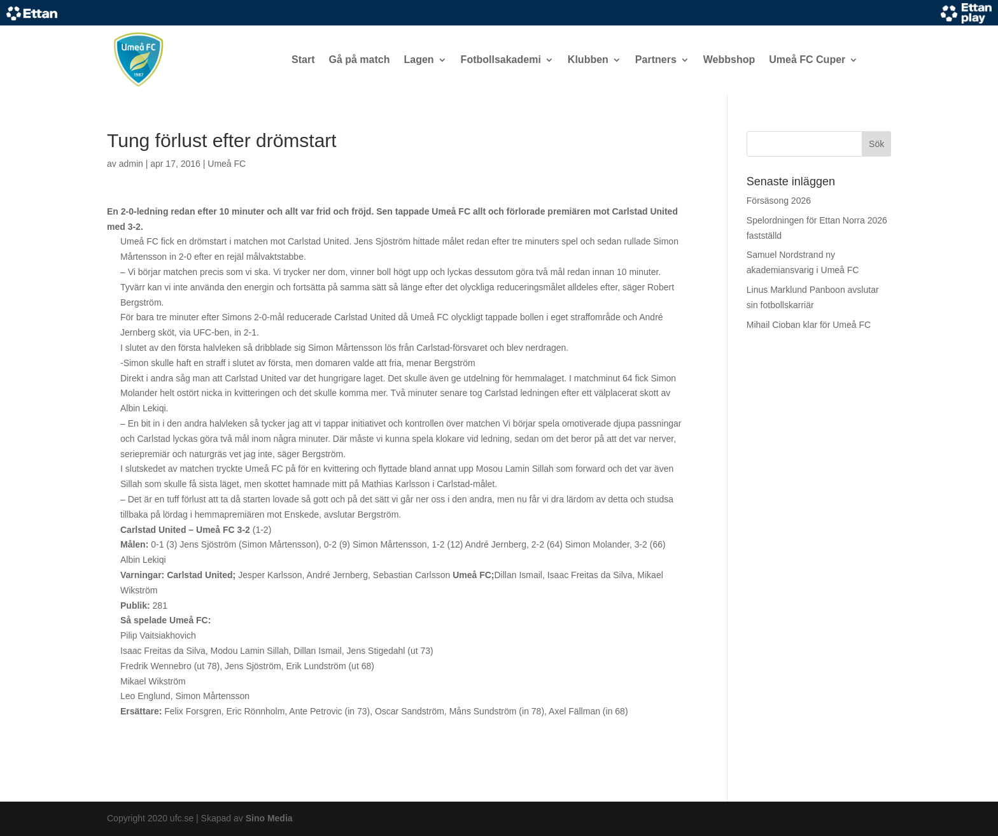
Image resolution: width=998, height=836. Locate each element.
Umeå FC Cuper (807, 59)
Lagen (418, 59)
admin (131, 164)
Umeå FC (226, 164)
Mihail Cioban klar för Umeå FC (809, 325)
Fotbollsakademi (501, 59)
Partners (656, 59)
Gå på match (359, 59)
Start (303, 59)
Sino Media (269, 818)
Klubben (588, 59)
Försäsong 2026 (779, 200)
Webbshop (729, 59)
